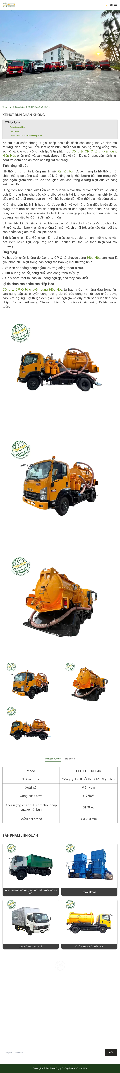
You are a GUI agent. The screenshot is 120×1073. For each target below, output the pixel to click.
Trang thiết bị (69, 758)
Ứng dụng (14, 131)
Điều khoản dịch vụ (70, 1033)
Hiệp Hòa (94, 257)
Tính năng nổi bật (17, 127)
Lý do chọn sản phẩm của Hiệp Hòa (26, 135)
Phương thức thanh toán (72, 1039)
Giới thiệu (6, 1022)
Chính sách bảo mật (70, 1022)
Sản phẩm (19, 107)
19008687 (77, 999)
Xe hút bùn (66, 171)
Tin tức (5, 1033)
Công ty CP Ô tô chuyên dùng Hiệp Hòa (32, 289)
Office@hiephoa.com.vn (81, 1005)
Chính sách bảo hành (71, 1017)
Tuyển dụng (7, 1039)
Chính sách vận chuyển (72, 1028)
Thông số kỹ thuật (53, 758)
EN (111, 5)
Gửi (111, 1052)
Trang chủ (6, 107)
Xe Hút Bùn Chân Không (39, 107)
